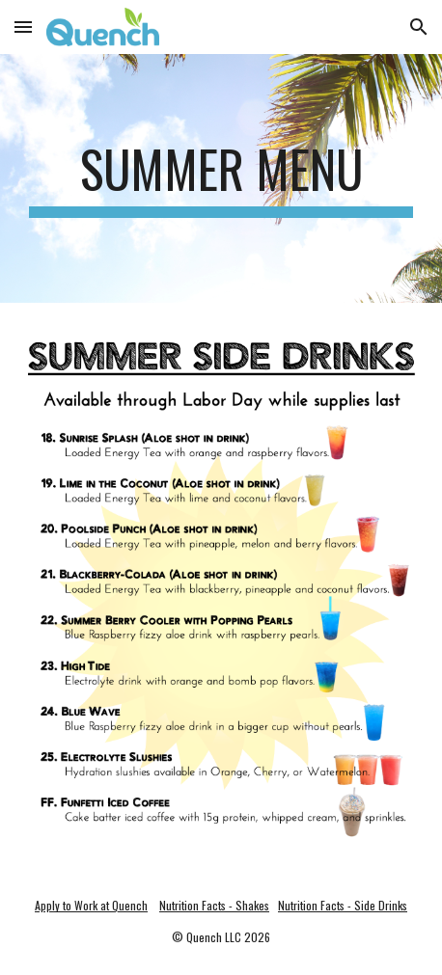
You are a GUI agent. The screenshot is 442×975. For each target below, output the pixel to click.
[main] (221, 178)
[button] (23, 26)
